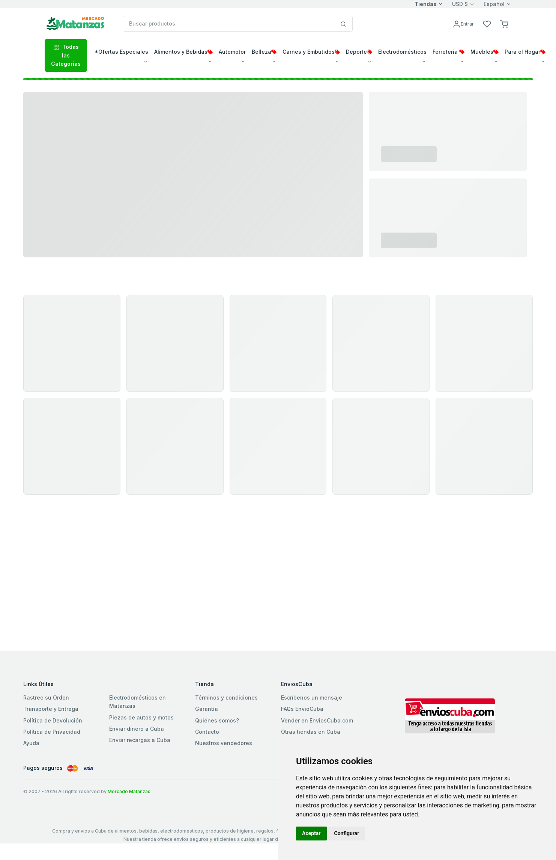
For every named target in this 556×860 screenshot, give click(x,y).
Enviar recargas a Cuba (139, 740)
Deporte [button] (359, 51)
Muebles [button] (484, 51)
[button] (504, 23)
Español (494, 4)
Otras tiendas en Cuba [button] (310, 732)
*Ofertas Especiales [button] (121, 51)
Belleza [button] (264, 51)
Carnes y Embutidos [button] (311, 51)
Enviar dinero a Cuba (136, 728)
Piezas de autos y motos (141, 717)
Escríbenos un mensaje (311, 697)
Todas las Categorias (66, 55)
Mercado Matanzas (129, 791)
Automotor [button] (232, 51)
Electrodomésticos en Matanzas (137, 701)
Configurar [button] (346, 833)
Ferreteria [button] (448, 51)
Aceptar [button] (311, 833)
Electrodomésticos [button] (402, 51)
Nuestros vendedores (223, 743)
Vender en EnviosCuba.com (317, 720)
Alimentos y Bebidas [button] (183, 51)
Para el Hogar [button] (525, 51)
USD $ (460, 4)
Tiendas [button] (426, 4)
